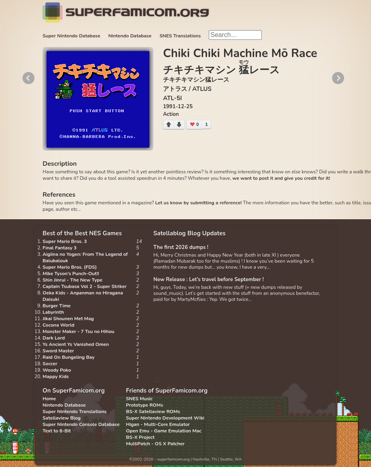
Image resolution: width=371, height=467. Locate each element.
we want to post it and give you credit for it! (281, 178)
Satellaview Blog (62, 418)
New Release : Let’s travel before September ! (208, 279)
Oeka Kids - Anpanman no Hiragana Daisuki (83, 296)
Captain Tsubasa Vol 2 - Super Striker (84, 286)
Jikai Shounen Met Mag (68, 318)
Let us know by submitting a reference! (198, 203)
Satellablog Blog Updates (189, 233)
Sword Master (58, 351)
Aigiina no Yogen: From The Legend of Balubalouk (85, 257)
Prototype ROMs (144, 405)
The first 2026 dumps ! (180, 247)
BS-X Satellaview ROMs (153, 411)
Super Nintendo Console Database (81, 424)
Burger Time (57, 305)
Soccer (50, 363)
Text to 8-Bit (57, 431)
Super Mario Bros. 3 (65, 241)
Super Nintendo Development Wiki (165, 418)
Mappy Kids (56, 376)
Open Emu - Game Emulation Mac (164, 431)
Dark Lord (54, 338)
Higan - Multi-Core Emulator (158, 424)
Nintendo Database (130, 36)
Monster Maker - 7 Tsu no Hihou (78, 331)
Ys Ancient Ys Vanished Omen (76, 344)
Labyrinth (53, 312)
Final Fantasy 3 (60, 248)
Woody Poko (57, 370)
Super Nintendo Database (71, 36)
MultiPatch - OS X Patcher (155, 443)
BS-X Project (140, 437)
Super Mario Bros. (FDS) (70, 267)
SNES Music (139, 398)
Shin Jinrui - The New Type (72, 280)
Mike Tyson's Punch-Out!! (71, 273)
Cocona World (58, 325)
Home (49, 398)
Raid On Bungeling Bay (68, 357)
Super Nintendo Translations (74, 411)
